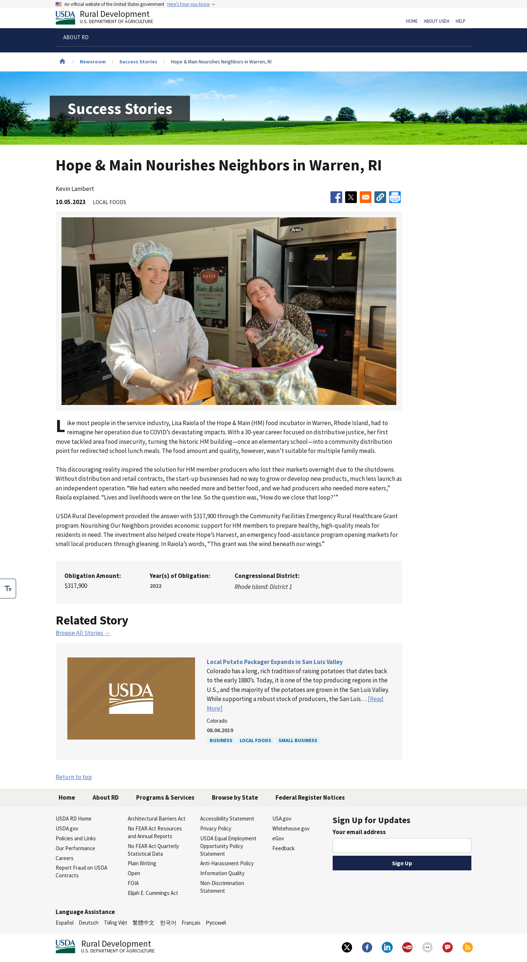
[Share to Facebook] (336, 197)
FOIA (133, 883)
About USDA (436, 21)
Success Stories (138, 61)
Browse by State (235, 797)
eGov (278, 838)
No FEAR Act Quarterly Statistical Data (153, 850)
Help (461, 21)
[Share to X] (351, 197)
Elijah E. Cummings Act (153, 892)
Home (412, 21)
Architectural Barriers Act (157, 818)
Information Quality (222, 873)
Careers (65, 858)
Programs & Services (165, 797)
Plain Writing (142, 863)
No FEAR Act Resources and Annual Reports (155, 832)
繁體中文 (143, 922)
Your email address (359, 832)
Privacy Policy (215, 828)
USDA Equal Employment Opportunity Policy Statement (228, 846)
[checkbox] (8, 588)
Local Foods (255, 740)
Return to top (74, 777)
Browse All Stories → (83, 633)
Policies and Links (76, 838)
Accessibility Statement (227, 818)
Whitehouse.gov (291, 828)
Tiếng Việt (115, 922)
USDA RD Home (73, 818)
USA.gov (281, 818)
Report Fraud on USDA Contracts (81, 871)
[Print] (395, 197)
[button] (380, 197)
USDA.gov (67, 828)
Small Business (298, 740)
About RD (106, 797)
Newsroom (93, 61)
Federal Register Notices (310, 797)
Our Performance (75, 848)
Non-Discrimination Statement (222, 887)
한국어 (168, 922)
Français (191, 922)
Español (65, 922)
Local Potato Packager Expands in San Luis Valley (275, 662)
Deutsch (88, 922)
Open (134, 873)
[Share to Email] (365, 197)
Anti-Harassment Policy (227, 863)
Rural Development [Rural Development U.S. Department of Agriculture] (110, 18)
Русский (216, 922)
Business (221, 740)
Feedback (283, 848)
